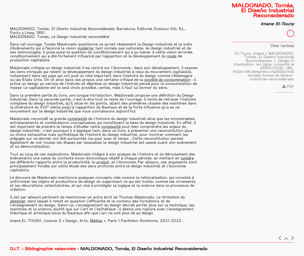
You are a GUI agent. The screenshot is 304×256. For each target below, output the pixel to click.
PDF (288, 87)
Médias (96, 221)
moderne (85, 48)
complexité (77, 119)
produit (102, 162)
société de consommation (167, 80)
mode (172, 56)
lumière (187, 158)
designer (17, 201)
